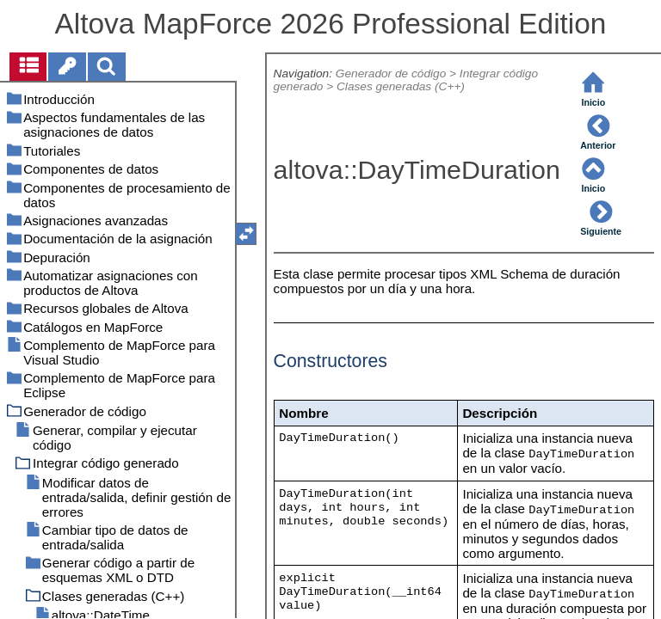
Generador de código (391, 73)
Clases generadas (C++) (401, 86)
